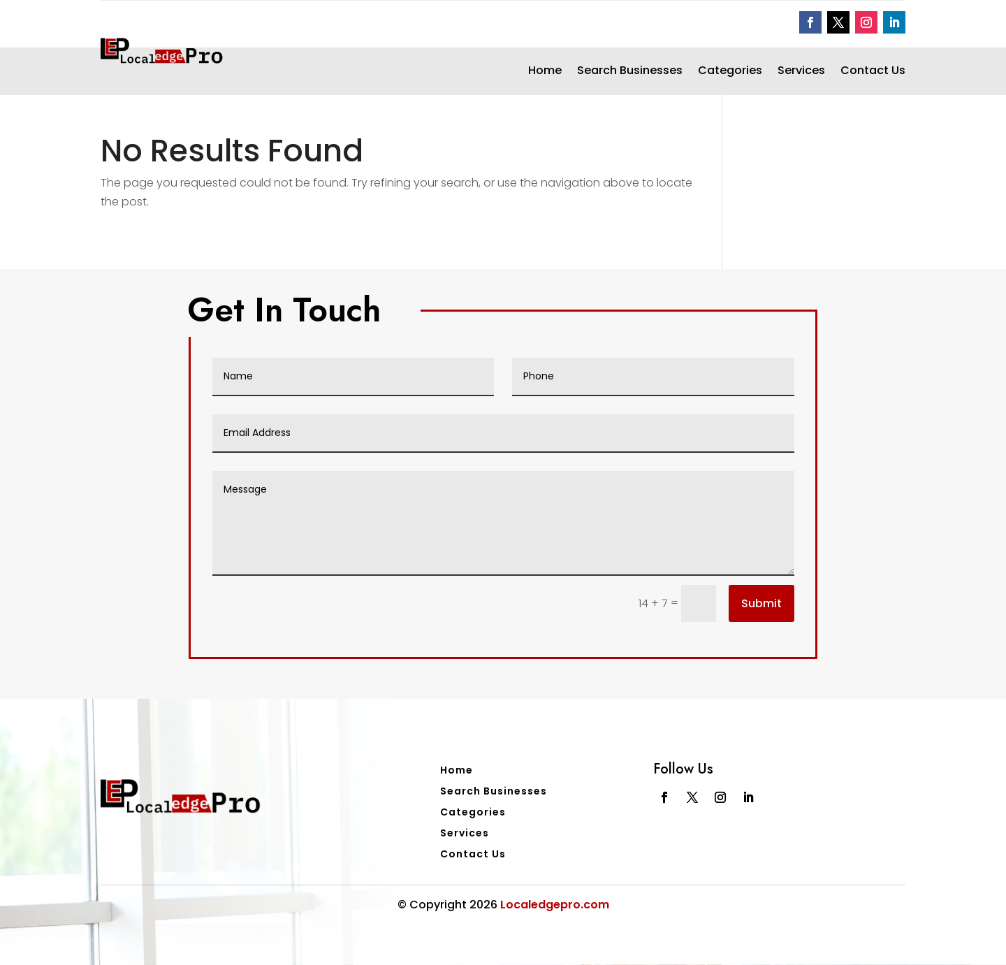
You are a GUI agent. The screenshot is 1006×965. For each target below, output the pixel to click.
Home (545, 72)
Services (801, 72)
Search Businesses (630, 72)
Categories (730, 72)
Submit (761, 603)
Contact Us (872, 72)
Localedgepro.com (554, 905)
